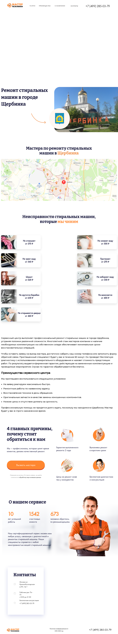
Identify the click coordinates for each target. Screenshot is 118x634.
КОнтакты (74, 6)
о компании (60, 6)
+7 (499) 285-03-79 (98, 6)
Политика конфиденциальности (56, 629)
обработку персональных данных (28, 477)
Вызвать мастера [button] (23, 465)
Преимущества (45, 6)
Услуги (32, 6)
